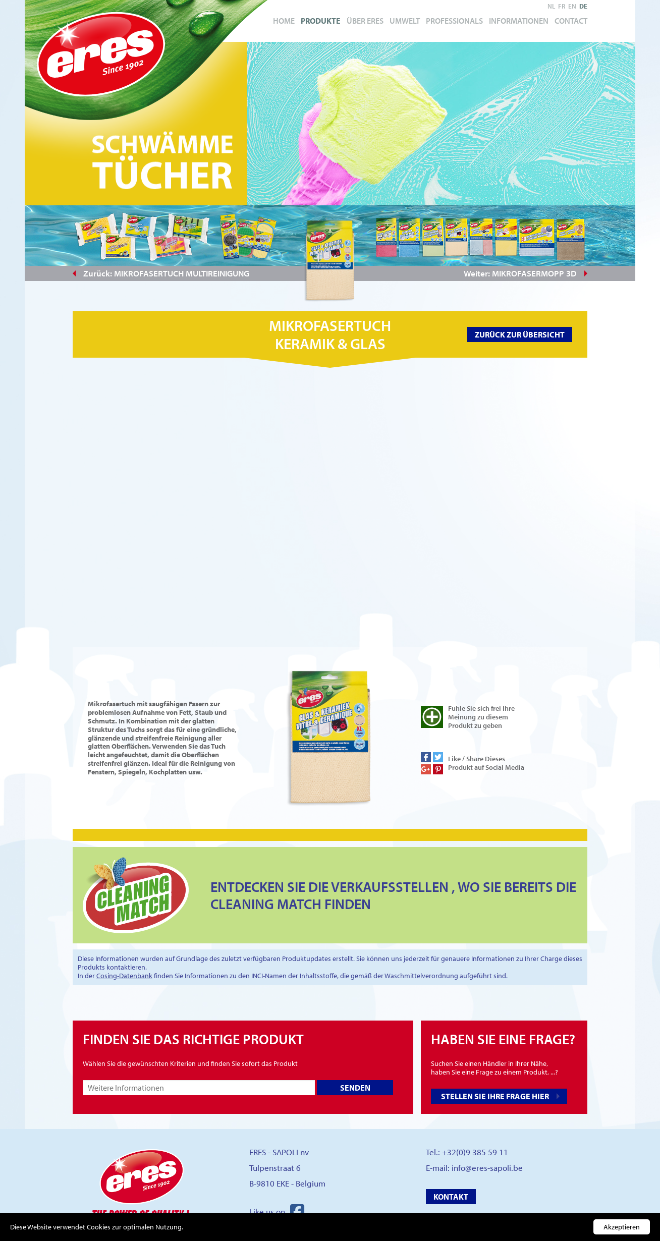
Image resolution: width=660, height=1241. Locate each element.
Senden (355, 1088)
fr (561, 6)
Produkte (321, 21)
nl (551, 6)
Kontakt (450, 1197)
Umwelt (405, 21)
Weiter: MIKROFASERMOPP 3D (520, 273)
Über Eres (365, 21)
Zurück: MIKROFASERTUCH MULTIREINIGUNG (166, 273)
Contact (571, 21)
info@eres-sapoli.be (487, 1167)
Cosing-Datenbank (124, 975)
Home (284, 21)
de (583, 6)
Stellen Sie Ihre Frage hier (495, 1096)
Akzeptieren (621, 1226)
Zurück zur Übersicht (520, 334)
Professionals (454, 21)
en (572, 6)
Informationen (518, 21)
